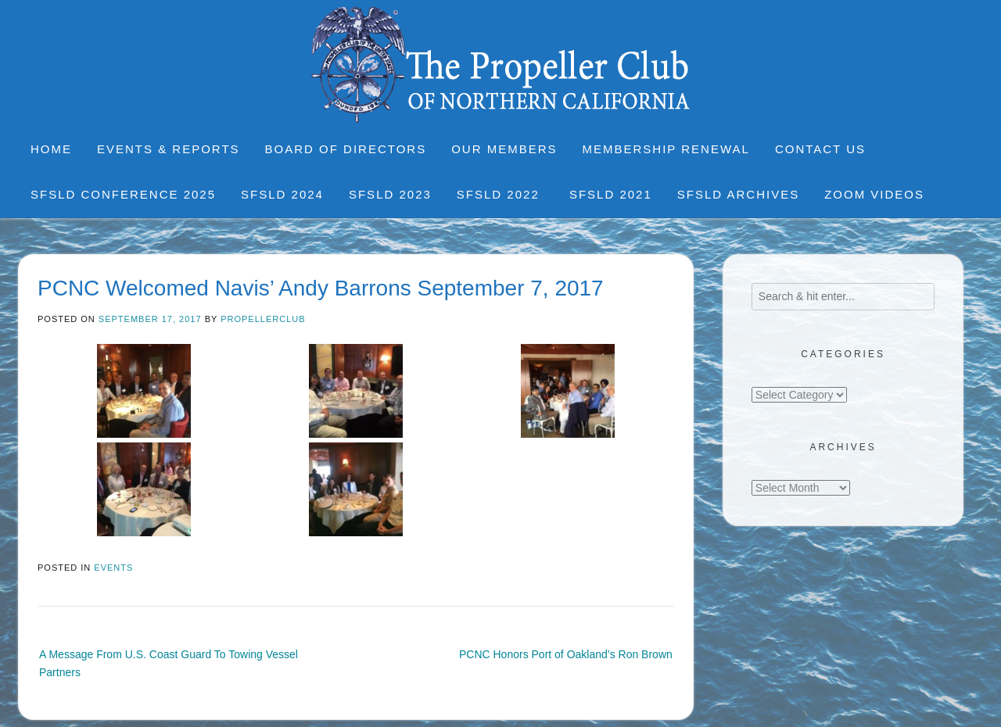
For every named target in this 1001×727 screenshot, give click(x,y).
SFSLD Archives (738, 194)
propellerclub (263, 319)
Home (51, 149)
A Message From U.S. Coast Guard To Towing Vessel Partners (168, 663)
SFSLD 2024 (282, 194)
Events (113, 567)
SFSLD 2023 (390, 194)
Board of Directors (346, 149)
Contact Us (820, 149)
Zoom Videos (874, 194)
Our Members (504, 149)
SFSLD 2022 (500, 194)
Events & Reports (168, 149)
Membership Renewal (666, 149)
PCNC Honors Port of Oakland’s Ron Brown (566, 654)
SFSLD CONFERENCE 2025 (123, 194)
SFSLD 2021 (610, 194)
